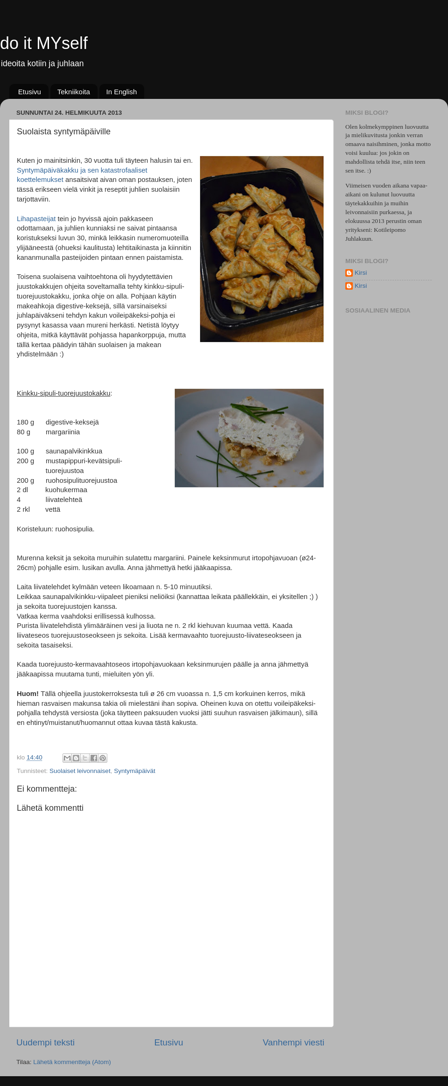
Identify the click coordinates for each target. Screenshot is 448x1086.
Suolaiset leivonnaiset (80, 770)
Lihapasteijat (36, 219)
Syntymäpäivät (134, 770)
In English (121, 92)
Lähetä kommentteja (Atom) (72, 1061)
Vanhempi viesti (293, 1042)
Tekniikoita (73, 92)
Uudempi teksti (45, 1042)
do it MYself (44, 43)
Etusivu (29, 92)
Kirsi (361, 272)
